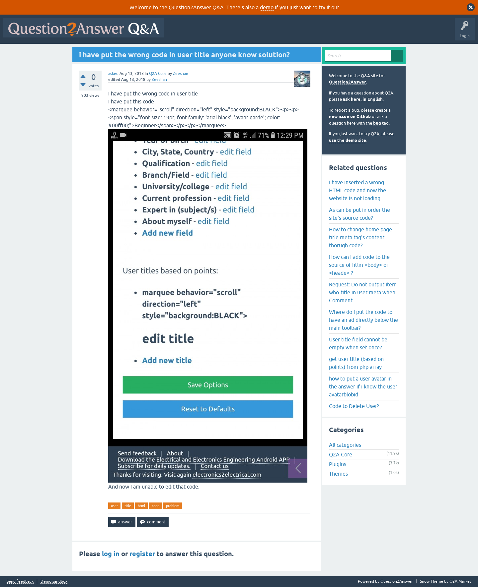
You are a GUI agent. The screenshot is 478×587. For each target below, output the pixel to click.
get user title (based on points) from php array (356, 363)
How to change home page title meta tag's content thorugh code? (360, 237)
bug (377, 123)
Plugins (337, 464)
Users (300, 32)
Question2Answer (347, 82)
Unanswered (254, 32)
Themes (338, 474)
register (142, 554)
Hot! (228, 32)
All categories (345, 445)
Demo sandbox (53, 581)
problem (172, 506)
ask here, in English (363, 99)
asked (113, 73)
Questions (205, 32)
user (114, 506)
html (141, 506)
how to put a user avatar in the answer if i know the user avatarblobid (363, 386)
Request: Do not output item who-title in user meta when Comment (363, 292)
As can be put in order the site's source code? (359, 214)
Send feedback (20, 581)
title (127, 506)
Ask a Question (327, 32)
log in (111, 554)
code (155, 506)
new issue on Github (350, 116)
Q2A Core (158, 73)
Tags (279, 32)
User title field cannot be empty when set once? (358, 343)
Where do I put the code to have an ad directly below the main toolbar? (363, 320)
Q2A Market (460, 581)
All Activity (179, 32)
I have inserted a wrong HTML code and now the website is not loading (357, 190)
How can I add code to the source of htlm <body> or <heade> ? (359, 265)
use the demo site (347, 140)
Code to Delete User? (354, 406)
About (371, 32)
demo (267, 7)
